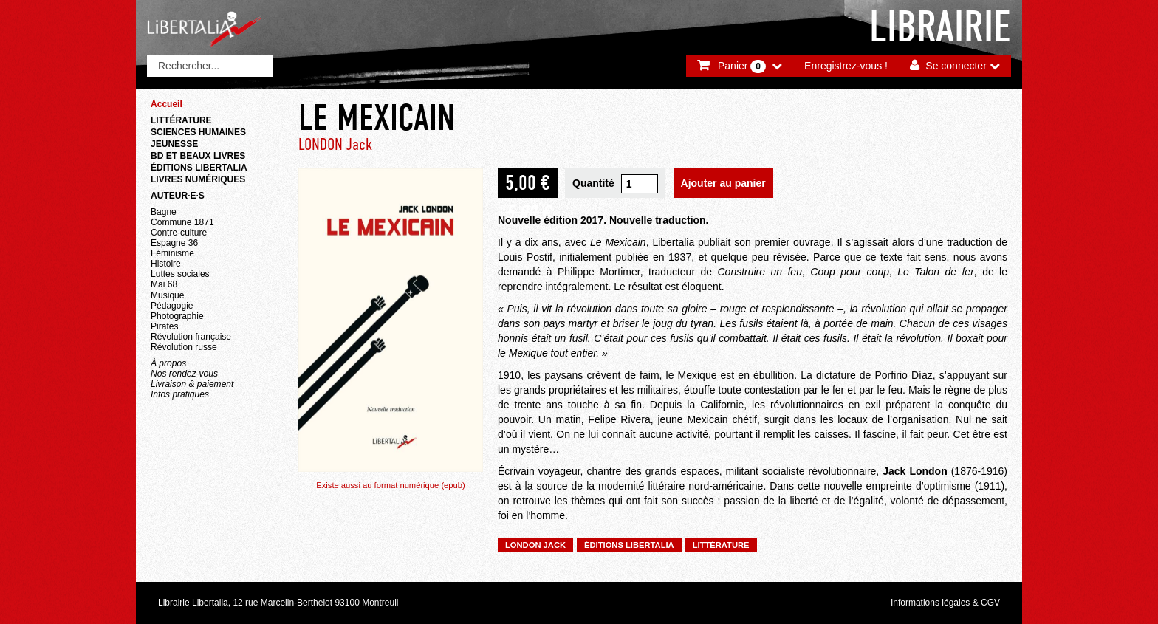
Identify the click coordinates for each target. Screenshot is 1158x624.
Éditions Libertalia (199, 167)
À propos (168, 363)
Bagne (164, 212)
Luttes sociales (180, 274)
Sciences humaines (198, 132)
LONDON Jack (335, 144)
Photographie (177, 316)
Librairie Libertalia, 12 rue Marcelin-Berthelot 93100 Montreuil (278, 602)
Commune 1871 (182, 222)
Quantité (593, 183)
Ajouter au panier (723, 183)
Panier (742, 66)
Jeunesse (174, 144)
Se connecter (956, 66)
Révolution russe (184, 347)
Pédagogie (172, 305)
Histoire (166, 263)
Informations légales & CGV (945, 602)
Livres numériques (198, 179)
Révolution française (191, 336)
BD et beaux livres (198, 155)
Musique (167, 295)
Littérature (181, 120)
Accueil (166, 104)
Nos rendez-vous (184, 373)
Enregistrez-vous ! (846, 66)
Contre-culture (179, 232)
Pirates (164, 326)
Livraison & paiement (192, 384)
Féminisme (172, 253)
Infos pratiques (180, 394)
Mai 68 (164, 284)
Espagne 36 (174, 243)
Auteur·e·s (178, 195)
